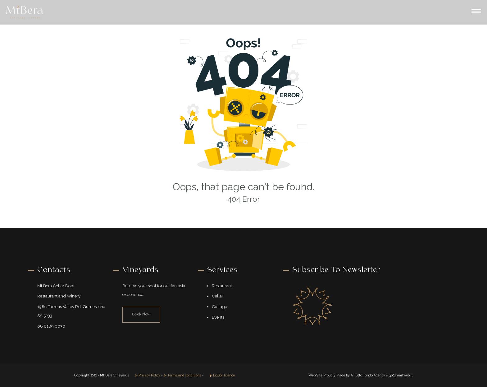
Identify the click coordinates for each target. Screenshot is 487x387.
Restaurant (222, 285)
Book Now (141, 314)
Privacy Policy (147, 375)
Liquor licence (222, 375)
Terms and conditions (182, 375)
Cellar (217, 295)
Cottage (219, 306)
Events (218, 317)
